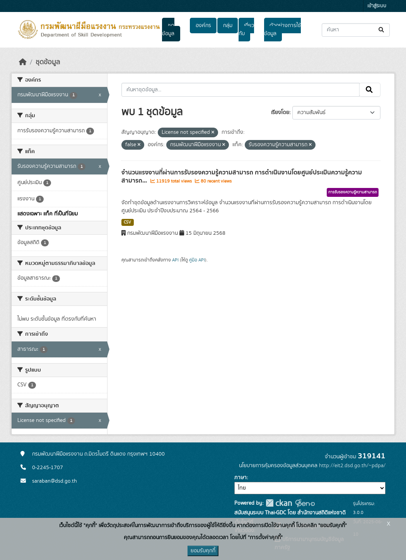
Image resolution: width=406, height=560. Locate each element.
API (175, 259)
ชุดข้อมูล (168, 30)
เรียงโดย (280, 112)
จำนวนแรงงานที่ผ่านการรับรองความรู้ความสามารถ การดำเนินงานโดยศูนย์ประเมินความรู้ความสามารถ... (241, 176)
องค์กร (203, 25)
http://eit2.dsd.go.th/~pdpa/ (352, 466)
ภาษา (240, 477)
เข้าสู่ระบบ (376, 6)
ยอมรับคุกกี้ (203, 551)
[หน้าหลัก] (23, 62)
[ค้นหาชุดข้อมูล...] (356, 30)
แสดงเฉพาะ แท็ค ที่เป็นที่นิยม (47, 214)
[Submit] (382, 30)
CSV (127, 222)
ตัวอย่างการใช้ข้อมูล (282, 30)
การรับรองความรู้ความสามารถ (352, 192)
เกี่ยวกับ (246, 30)
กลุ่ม (227, 25)
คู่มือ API (197, 259)
